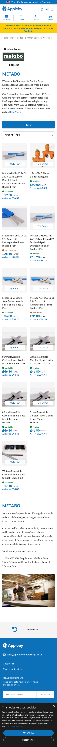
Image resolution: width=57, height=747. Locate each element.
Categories (8, 663)
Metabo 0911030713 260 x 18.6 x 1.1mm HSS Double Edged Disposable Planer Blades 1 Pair (42, 242)
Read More (15, 111)
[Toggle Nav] (6, 16)
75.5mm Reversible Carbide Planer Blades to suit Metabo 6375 (13, 474)
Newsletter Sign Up (13, 677)
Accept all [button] (28, 733)
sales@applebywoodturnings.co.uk (25, 654)
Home (5, 37)
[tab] (28, 665)
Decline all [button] (28, 740)
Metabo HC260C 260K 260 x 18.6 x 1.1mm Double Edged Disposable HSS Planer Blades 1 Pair (14, 180)
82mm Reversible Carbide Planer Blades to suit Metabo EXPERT (14, 360)
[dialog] (28, 725)
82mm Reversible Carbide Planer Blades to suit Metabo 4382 (41, 360)
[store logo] (12, 9)
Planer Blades (16, 37)
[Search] (21, 16)
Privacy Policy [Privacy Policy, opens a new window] (16, 726)
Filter (28, 124)
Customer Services (12, 669)
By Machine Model (33, 37)
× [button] (54, 706)
